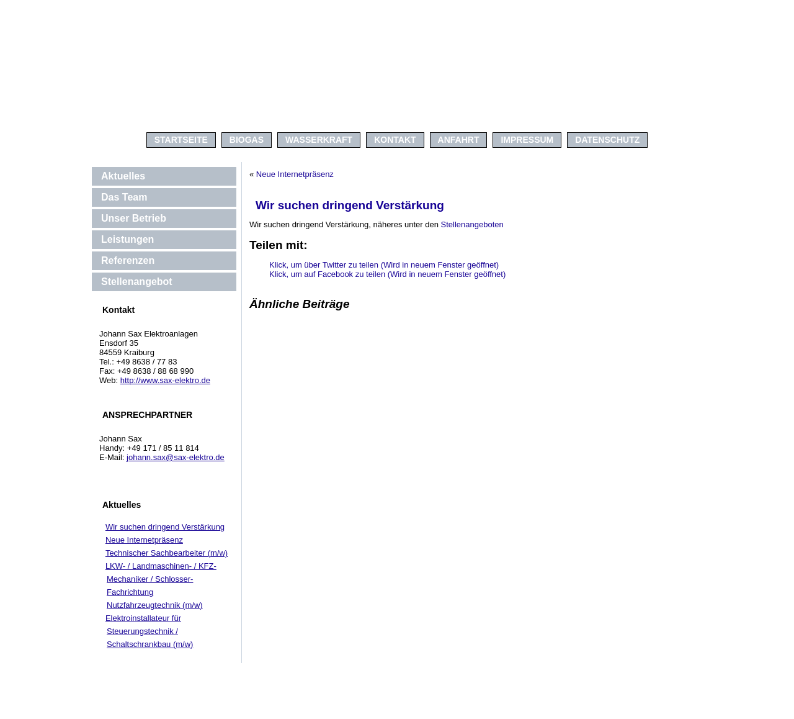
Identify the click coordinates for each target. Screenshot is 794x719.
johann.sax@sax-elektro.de (176, 457)
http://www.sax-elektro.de (165, 380)
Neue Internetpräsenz (144, 540)
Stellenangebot (136, 281)
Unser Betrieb (133, 218)
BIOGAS (247, 140)
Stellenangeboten (471, 224)
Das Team (124, 197)
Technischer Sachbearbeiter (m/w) (166, 553)
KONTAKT (395, 140)
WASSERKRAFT (318, 140)
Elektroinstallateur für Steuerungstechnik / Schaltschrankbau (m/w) (149, 631)
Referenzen (127, 260)
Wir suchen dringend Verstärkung (165, 526)
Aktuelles (123, 176)
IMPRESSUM (527, 140)
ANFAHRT (459, 140)
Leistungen (127, 239)
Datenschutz (607, 140)
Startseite (181, 140)
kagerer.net (414, 709)
